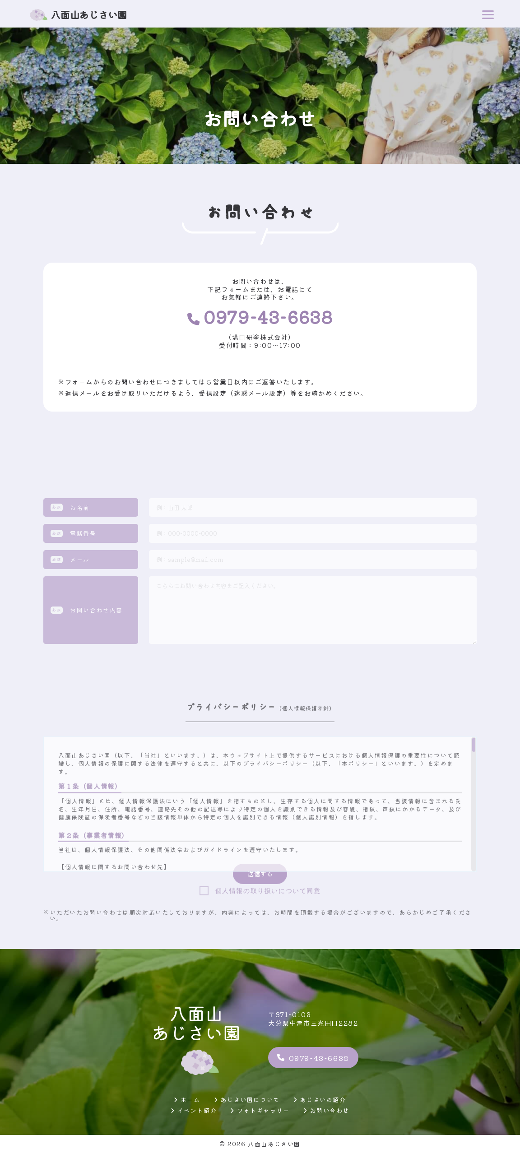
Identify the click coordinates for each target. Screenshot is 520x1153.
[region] (260, 909)
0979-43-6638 (313, 1057)
